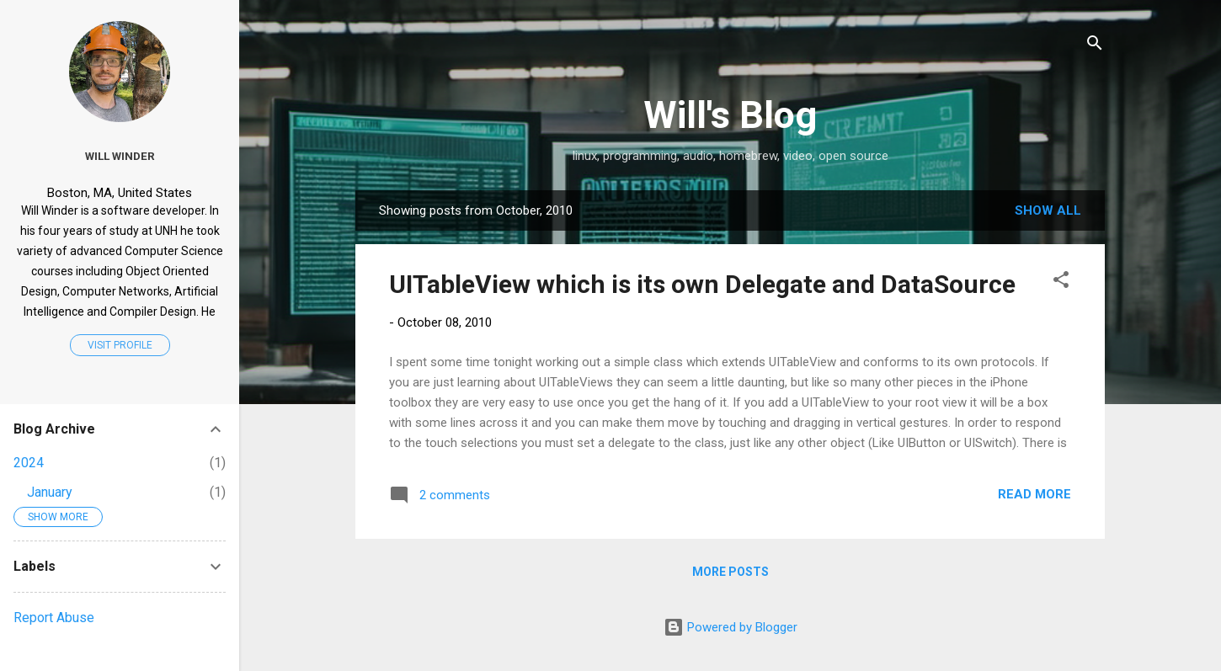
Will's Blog (730, 115)
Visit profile (120, 345)
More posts (730, 571)
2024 (28, 463)
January (49, 492)
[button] (1061, 282)
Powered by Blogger (730, 627)
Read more (1034, 494)
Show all (1048, 210)
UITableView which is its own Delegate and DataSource (702, 284)
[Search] (1095, 46)
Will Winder (120, 155)
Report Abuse (53, 618)
